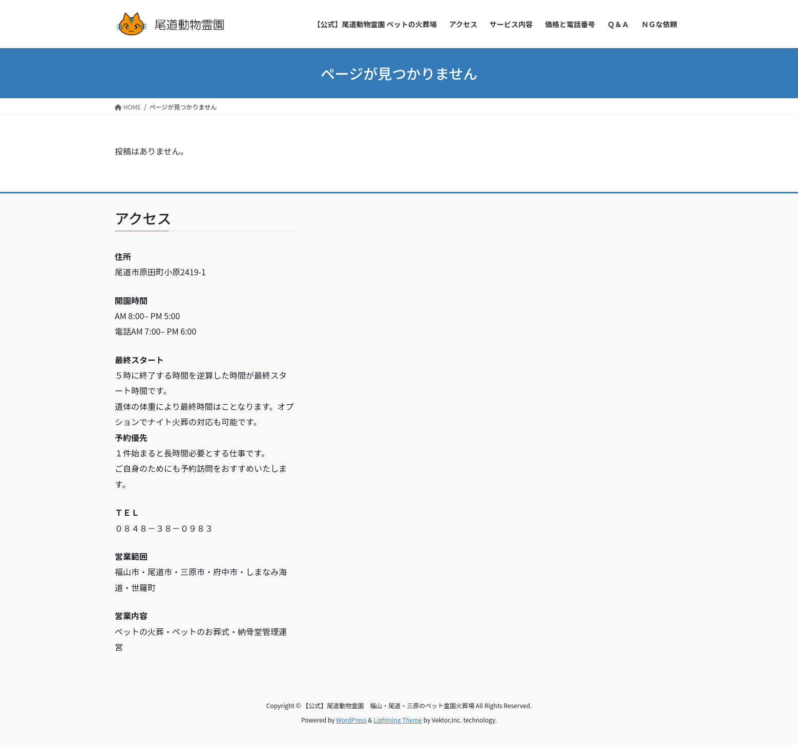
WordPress (351, 719)
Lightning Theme (397, 719)
